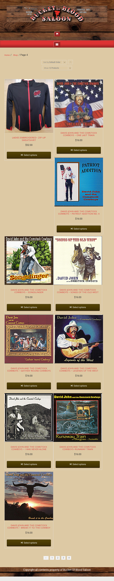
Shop (15, 55)
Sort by (51, 62)
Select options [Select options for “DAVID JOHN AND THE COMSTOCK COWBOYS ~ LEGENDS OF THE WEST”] (84, 395)
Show (51, 68)
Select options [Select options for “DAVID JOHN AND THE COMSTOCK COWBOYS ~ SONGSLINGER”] (31, 314)
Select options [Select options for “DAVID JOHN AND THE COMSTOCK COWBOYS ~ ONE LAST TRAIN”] (84, 152)
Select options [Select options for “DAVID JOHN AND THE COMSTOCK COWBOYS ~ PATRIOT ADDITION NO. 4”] (84, 233)
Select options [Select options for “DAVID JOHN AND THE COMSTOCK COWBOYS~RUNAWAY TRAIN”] (83, 476)
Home (7, 55)
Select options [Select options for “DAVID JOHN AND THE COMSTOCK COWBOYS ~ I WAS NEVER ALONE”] (31, 476)
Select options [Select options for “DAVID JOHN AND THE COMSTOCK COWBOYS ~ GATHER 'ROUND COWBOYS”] (31, 395)
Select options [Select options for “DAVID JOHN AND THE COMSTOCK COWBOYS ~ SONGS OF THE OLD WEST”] (83, 314)
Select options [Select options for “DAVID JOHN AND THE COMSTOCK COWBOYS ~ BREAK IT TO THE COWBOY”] (31, 556)
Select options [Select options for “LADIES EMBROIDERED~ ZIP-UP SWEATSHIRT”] (31, 158)
